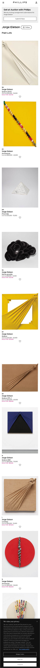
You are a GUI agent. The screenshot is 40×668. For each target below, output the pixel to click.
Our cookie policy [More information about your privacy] (24, 649)
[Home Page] (20, 3)
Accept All (20, 664)
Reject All (20, 659)
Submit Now (20, 19)
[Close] (37, 621)
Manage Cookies (20, 654)
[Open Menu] (5, 3)
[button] (20, 68)
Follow (26, 27)
